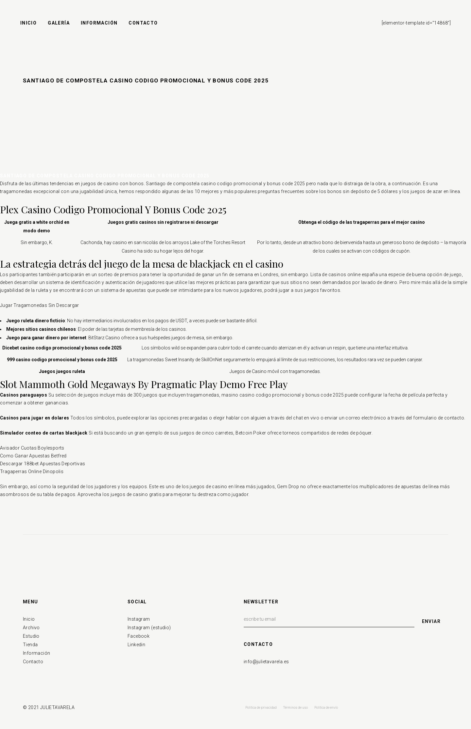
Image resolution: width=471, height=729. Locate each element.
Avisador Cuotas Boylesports (32, 448)
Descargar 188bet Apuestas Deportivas (42, 463)
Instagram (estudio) (149, 627)
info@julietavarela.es (266, 661)
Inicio (29, 619)
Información (36, 653)
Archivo (31, 627)
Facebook (138, 636)
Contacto (33, 661)
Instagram (139, 619)
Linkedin (136, 644)
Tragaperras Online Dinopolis (31, 471)
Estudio (31, 636)
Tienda (30, 644)
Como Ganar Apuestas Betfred (33, 455)
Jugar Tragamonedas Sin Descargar (39, 305)
